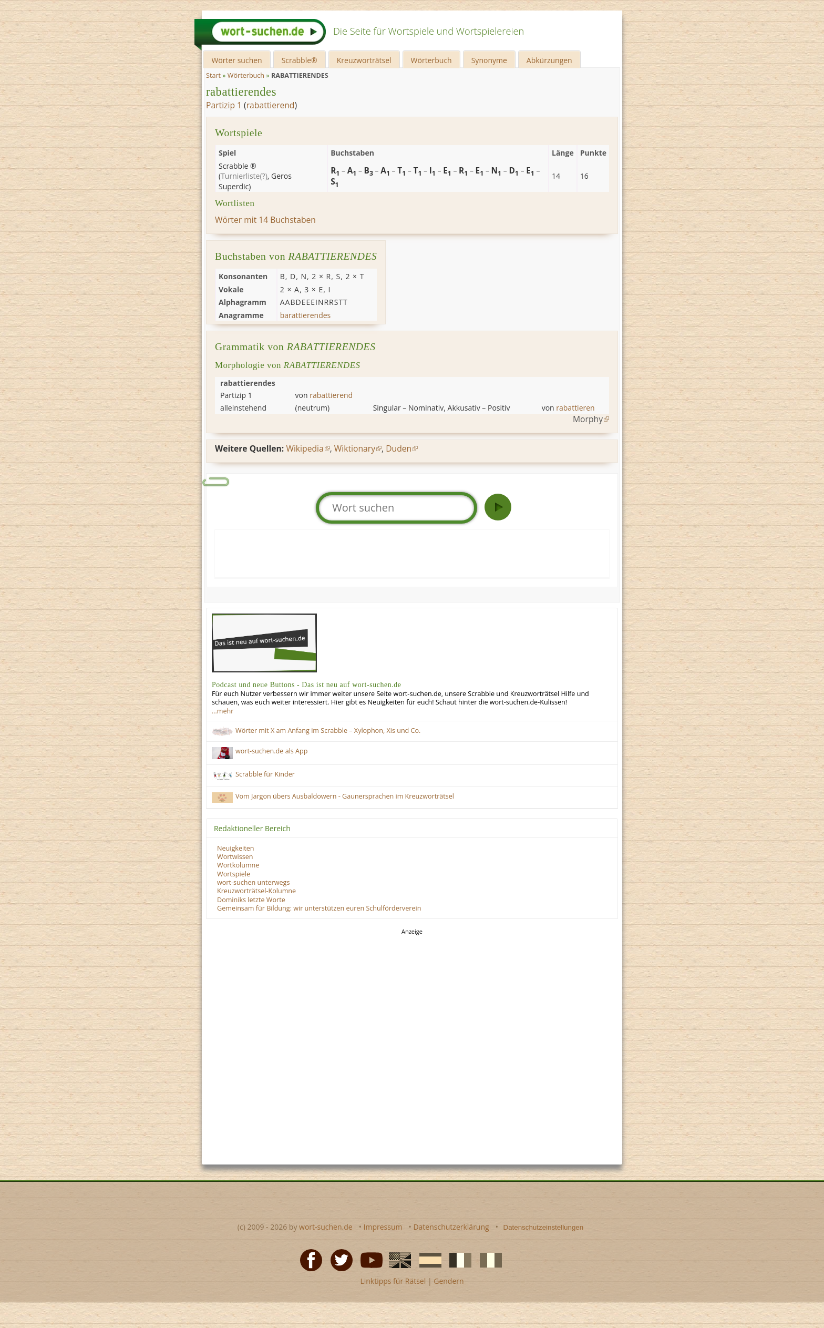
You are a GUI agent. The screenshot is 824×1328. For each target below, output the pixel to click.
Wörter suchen (236, 60)
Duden (398, 448)
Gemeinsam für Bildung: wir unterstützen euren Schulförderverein (319, 908)
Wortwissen (235, 856)
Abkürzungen (549, 60)
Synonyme (489, 60)
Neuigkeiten (235, 848)
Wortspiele (233, 874)
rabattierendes (241, 91)
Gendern (449, 1281)
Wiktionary (354, 448)
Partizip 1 (224, 105)
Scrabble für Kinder (265, 774)
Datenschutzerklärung (451, 1227)
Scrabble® (299, 60)
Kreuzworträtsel (364, 60)
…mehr (222, 711)
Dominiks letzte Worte (251, 899)
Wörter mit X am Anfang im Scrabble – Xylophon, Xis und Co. (327, 730)
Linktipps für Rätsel (393, 1281)
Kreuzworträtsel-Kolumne (256, 890)
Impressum (383, 1227)
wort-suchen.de (326, 1227)
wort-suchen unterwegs (253, 882)
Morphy (588, 419)
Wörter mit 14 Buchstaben (265, 220)
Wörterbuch (431, 60)
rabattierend (270, 105)
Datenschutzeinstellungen (543, 1227)
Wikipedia (304, 448)
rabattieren (575, 408)
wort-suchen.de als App (271, 751)
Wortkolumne (238, 865)
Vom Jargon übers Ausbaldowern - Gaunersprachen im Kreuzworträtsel (344, 796)
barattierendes (305, 315)
